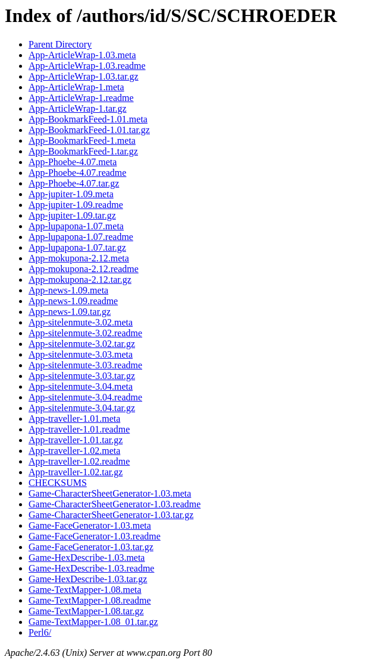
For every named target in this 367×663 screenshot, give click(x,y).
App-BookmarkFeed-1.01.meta (88, 119)
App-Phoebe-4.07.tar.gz (74, 183)
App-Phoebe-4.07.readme (77, 173)
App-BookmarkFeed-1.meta (82, 140)
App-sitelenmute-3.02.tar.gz (82, 344)
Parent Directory (60, 44)
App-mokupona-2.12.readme (84, 269)
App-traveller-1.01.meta (74, 418)
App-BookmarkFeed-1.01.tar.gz (89, 130)
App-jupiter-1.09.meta (71, 194)
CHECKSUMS (58, 483)
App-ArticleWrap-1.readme (81, 98)
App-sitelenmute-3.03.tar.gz (82, 376)
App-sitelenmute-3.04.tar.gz (82, 408)
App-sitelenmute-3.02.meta (81, 322)
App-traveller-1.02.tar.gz (76, 472)
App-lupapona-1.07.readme (81, 237)
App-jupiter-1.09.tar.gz (72, 215)
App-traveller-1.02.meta (74, 451)
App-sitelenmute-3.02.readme (85, 333)
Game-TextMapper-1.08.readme (90, 600)
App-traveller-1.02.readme (79, 461)
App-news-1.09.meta (68, 290)
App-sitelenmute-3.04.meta (81, 386)
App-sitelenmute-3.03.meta (81, 354)
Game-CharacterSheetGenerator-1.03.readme (114, 504)
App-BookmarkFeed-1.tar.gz (83, 151)
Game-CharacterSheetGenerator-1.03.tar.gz (111, 515)
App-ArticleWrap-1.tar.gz (78, 108)
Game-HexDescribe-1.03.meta (87, 557)
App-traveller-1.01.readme (79, 429)
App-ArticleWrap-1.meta (76, 87)
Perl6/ (40, 632)
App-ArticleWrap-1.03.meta (82, 55)
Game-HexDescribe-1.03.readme (91, 568)
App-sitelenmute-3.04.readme (85, 397)
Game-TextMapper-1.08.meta (85, 590)
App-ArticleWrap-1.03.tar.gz (84, 76)
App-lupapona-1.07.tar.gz (77, 247)
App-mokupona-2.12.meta (79, 258)
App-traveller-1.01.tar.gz (76, 440)
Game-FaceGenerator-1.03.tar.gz (91, 547)
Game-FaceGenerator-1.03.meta (90, 525)
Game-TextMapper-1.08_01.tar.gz (93, 622)
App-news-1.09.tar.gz (70, 312)
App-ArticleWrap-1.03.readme (87, 66)
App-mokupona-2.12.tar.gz (80, 279)
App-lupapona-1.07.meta (76, 226)
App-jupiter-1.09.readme (76, 205)
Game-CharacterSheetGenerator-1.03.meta (110, 493)
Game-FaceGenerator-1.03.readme (95, 536)
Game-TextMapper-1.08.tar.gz (86, 611)
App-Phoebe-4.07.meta (73, 162)
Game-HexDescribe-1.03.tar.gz (88, 579)
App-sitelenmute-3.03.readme (85, 365)
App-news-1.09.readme (73, 301)
